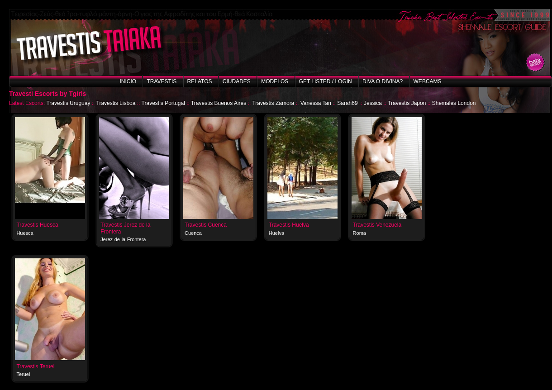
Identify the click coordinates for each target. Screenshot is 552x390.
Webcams (428, 81)
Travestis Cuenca (206, 225)
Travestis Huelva (289, 225)
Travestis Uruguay (68, 103)
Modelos (274, 81)
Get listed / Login (325, 81)
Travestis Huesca (37, 225)
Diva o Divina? (382, 81)
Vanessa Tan (315, 103)
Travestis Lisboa (116, 103)
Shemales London (454, 103)
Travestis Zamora (273, 103)
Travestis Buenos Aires (218, 103)
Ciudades (237, 81)
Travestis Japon (407, 103)
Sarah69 (347, 103)
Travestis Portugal (163, 103)
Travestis (161, 81)
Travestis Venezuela (377, 225)
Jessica (373, 103)
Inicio (127, 81)
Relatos (199, 81)
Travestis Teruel (35, 366)
